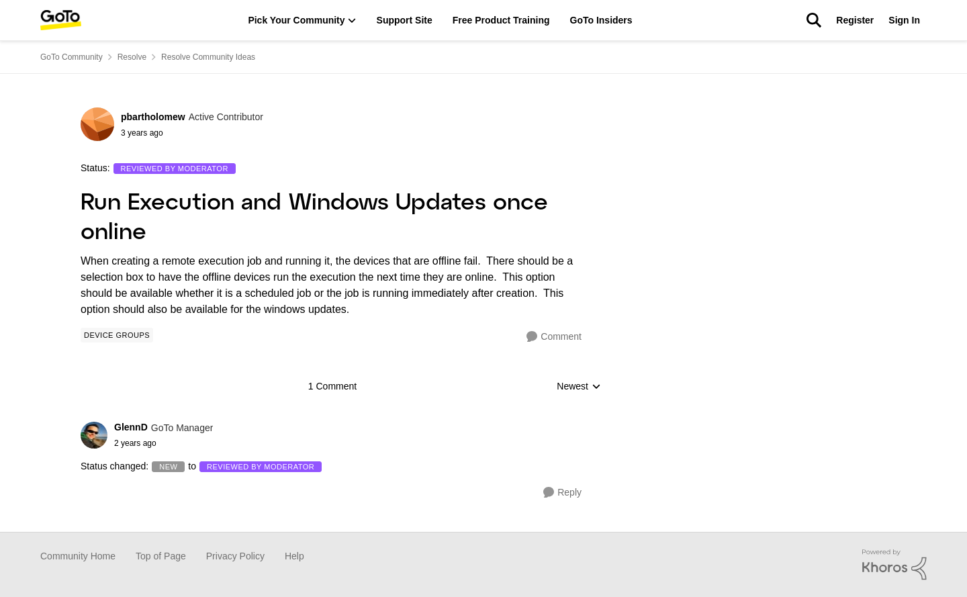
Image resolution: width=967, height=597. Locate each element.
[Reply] (562, 493)
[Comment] (554, 337)
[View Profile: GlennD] (94, 435)
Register (855, 20)
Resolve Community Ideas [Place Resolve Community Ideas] (208, 57)
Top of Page (161, 556)
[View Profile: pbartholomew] (97, 124)
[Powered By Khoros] (894, 564)
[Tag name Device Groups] (117, 335)
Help (294, 556)
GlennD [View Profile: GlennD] (131, 427)
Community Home (78, 556)
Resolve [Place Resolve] (132, 57)
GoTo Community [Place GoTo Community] (71, 57)
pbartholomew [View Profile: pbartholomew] (153, 116)
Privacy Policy (235, 556)
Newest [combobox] (579, 387)
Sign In (904, 20)
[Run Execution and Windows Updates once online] (163, 443)
